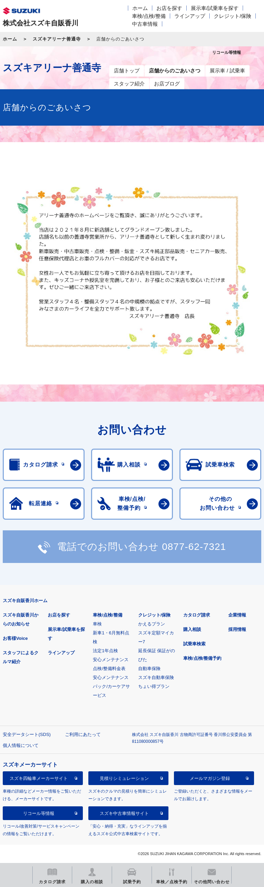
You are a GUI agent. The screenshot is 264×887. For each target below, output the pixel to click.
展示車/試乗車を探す (215, 8)
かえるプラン (151, 623)
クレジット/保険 (232, 16)
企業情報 (237, 615)
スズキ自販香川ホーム (25, 600)
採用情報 (237, 629)
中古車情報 (145, 23)
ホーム (140, 8)
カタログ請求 (196, 615)
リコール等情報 (38, 813)
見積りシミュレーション (124, 778)
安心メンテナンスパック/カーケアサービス (111, 686)
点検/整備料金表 (109, 668)
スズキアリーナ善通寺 (57, 39)
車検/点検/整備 (149, 16)
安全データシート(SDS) (27, 734)
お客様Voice (15, 638)
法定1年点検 (105, 650)
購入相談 (192, 629)
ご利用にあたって (83, 734)
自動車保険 (149, 668)
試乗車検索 (194, 643)
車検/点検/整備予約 (202, 658)
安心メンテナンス (111, 659)
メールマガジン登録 (210, 778)
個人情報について (20, 745)
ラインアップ (189, 16)
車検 (97, 623)
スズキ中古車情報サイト (124, 813)
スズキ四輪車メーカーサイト (39, 778)
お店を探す (169, 8)
